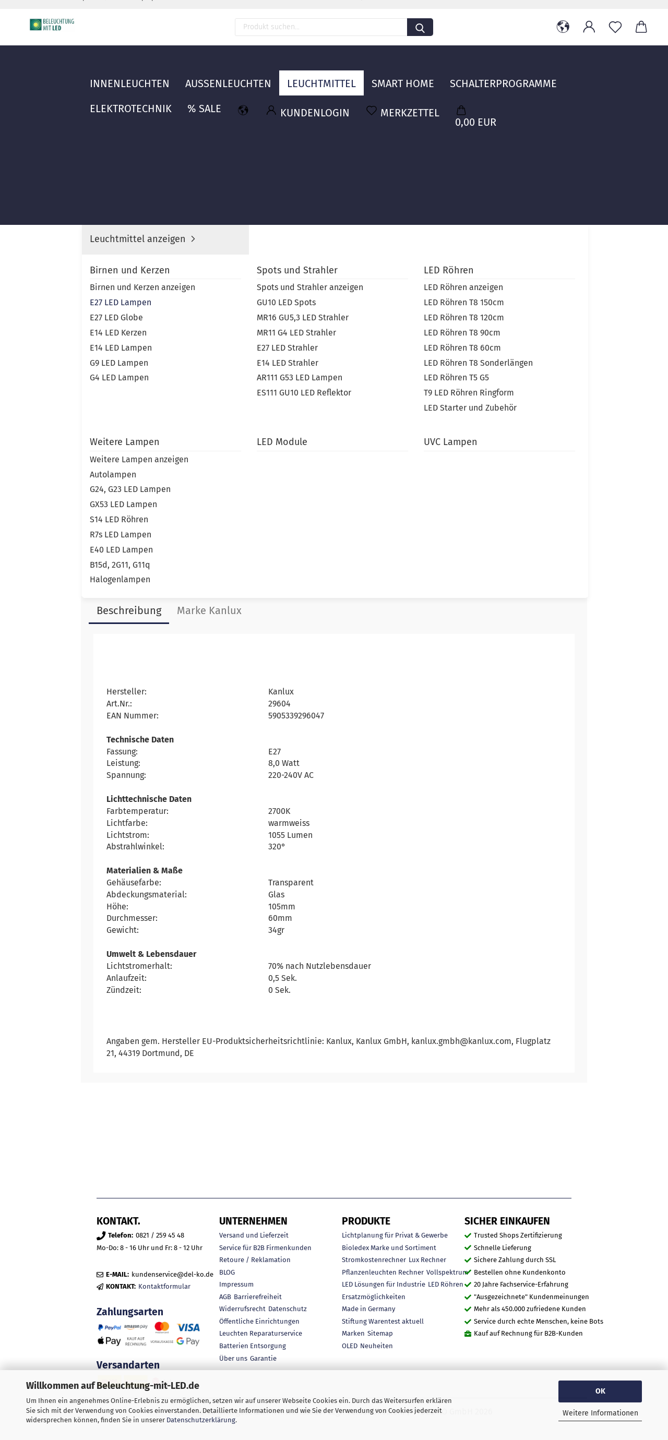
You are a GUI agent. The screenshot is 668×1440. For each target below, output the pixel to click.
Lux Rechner (427, 1260)
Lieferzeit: (411, 245)
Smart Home (403, 75)
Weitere (470, 75)
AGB (225, 1297)
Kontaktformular (164, 1286)
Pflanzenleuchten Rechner (383, 1272)
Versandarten (128, 1365)
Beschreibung (129, 610)
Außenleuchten (228, 75)
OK (600, 1391)
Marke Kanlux (209, 610)
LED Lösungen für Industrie (383, 1284)
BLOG (227, 1272)
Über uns (233, 1358)
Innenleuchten (130, 75)
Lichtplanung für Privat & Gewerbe (395, 1235)
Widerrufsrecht (242, 1309)
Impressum (236, 1284)
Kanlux (491, 262)
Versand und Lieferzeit (254, 1235)
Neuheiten (376, 1346)
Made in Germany (368, 1309)
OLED (349, 1346)
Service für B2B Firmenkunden (265, 1248)
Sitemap (380, 1333)
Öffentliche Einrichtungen (259, 1321)
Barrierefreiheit (258, 1297)
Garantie (263, 1358)
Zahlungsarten (130, 1312)
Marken (353, 1333)
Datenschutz (287, 1309)
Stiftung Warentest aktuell (383, 1321)
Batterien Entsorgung (252, 1346)
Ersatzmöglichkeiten (373, 1297)
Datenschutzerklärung (200, 1420)
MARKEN (559, 75)
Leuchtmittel (321, 75)
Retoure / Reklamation (255, 1260)
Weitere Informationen (600, 1413)
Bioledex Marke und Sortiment (389, 1248)
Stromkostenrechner (374, 1260)
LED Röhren (445, 1284)
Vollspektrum (447, 1272)
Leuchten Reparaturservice (260, 1333)
